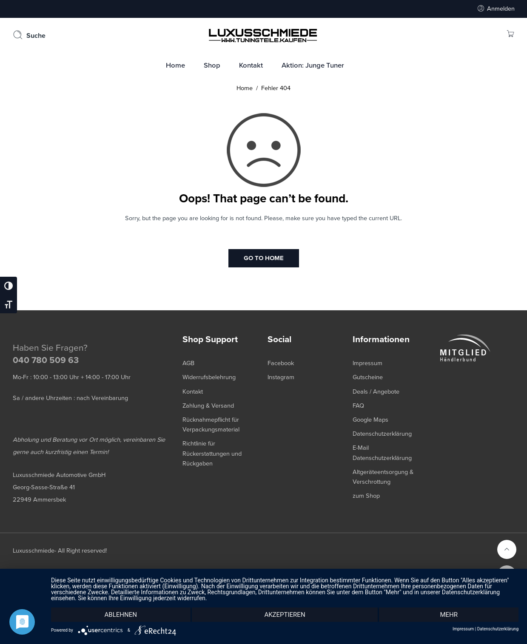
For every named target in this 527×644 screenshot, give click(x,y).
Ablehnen (121, 614)
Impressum (463, 629)
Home (244, 88)
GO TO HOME (264, 258)
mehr (449, 614)
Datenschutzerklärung (497, 629)
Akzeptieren (284, 614)
